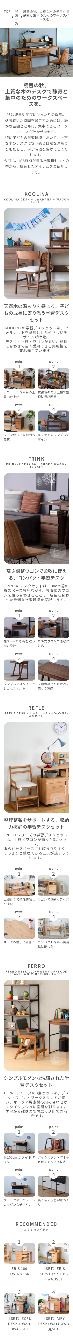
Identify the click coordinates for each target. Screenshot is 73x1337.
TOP (7, 11)
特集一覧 (16, 17)
